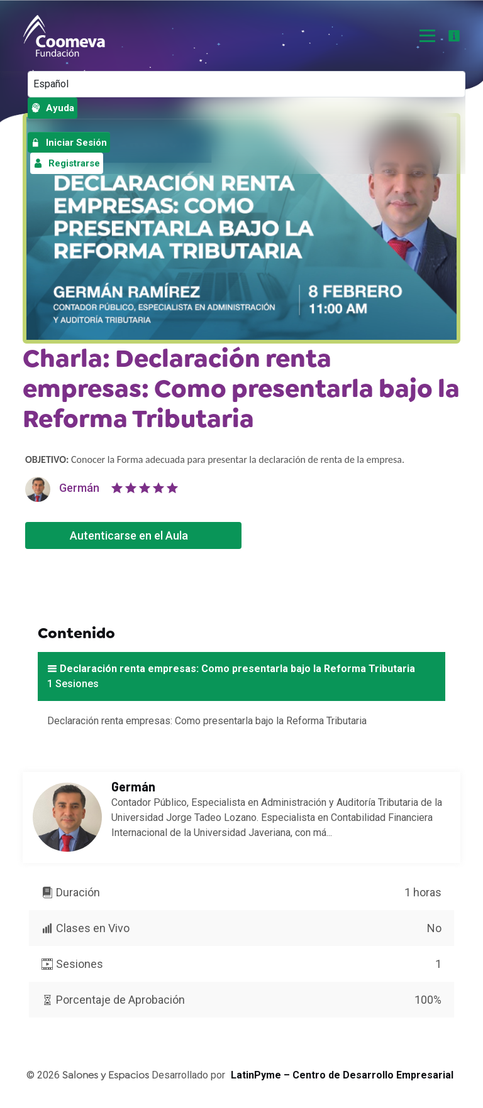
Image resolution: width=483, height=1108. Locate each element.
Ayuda (52, 108)
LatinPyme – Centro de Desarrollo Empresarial (342, 1075)
